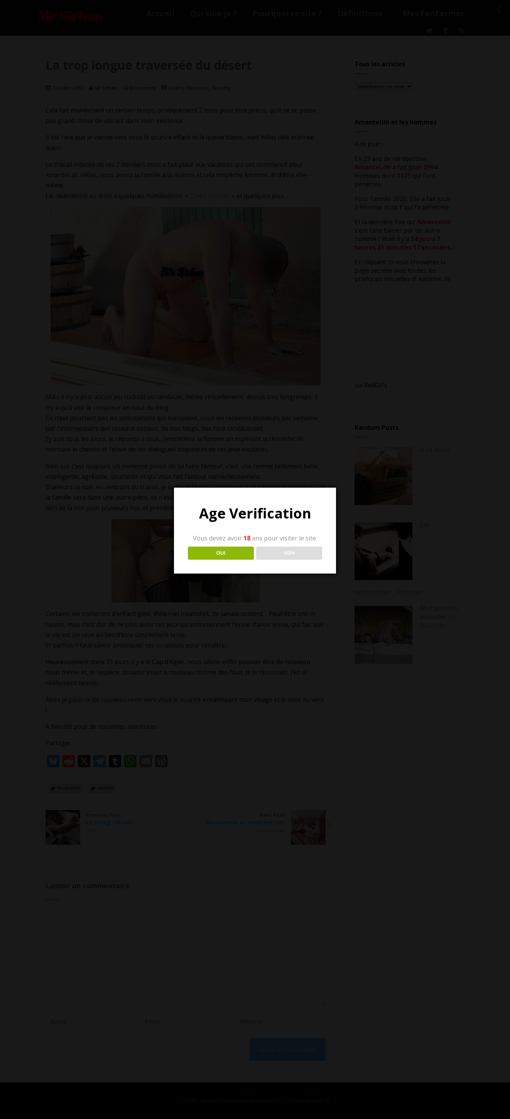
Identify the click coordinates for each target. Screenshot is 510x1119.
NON (289, 553)
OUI (220, 553)
